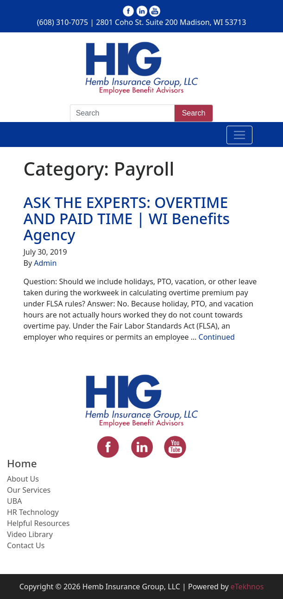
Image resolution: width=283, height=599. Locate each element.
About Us (23, 479)
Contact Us (25, 545)
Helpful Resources (38, 523)
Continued (217, 337)
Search (194, 113)
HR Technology (33, 512)
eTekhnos (247, 586)
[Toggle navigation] (239, 135)
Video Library (30, 534)
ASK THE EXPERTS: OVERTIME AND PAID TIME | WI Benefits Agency (127, 218)
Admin (45, 263)
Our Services (28, 490)
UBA (14, 501)
